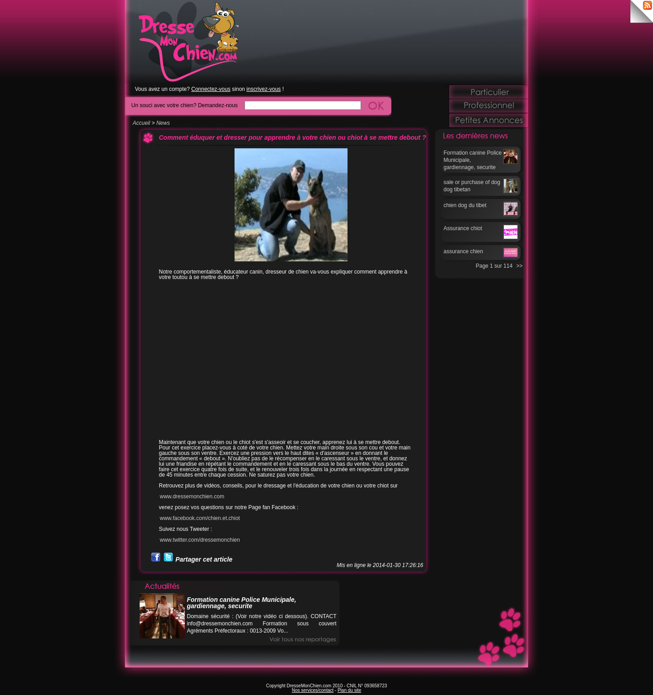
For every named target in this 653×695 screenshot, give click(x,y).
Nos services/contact (313, 690)
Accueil (141, 123)
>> (519, 266)
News (163, 123)
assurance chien (463, 251)
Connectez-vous (210, 89)
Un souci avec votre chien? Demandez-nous (185, 105)
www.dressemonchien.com (192, 496)
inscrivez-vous (263, 89)
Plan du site (349, 690)
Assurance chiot (463, 228)
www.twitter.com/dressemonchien (200, 540)
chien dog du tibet (465, 205)
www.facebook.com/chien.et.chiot (200, 518)
